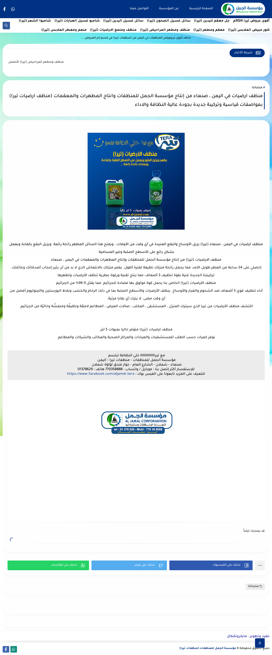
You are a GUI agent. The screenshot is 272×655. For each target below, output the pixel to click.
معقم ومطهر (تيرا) (209, 30)
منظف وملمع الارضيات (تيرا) (113, 30)
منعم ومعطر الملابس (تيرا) (64, 30)
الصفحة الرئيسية (201, 8)
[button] (210, 565)
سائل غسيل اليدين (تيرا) (123, 21)
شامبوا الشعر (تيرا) (35, 21)
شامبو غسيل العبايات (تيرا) (77, 21)
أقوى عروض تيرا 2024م (251, 21)
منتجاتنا (257, 87)
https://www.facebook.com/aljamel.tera (100, 374)
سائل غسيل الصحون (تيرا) (168, 21)
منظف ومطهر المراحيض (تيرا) (165, 30)
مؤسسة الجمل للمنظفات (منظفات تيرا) (208, 648)
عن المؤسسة (169, 8)
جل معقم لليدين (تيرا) (212, 21)
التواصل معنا (139, 8)
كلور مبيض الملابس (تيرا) (249, 30)
